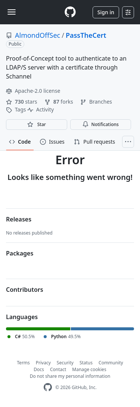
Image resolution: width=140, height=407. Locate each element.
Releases (18, 219)
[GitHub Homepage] (47, 387)
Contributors (24, 289)
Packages (19, 253)
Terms (23, 362)
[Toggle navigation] (11, 12)
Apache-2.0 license (33, 90)
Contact (58, 369)
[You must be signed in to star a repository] (36, 124)
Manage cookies (89, 369)
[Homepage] (70, 12)
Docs (39, 369)
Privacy (43, 362)
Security (65, 362)
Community (111, 362)
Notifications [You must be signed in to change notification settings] (101, 124)
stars (22, 101)
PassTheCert (86, 35)
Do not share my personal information (70, 376)
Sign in (105, 12)
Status (86, 362)
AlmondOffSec (37, 35)
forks (59, 101)
